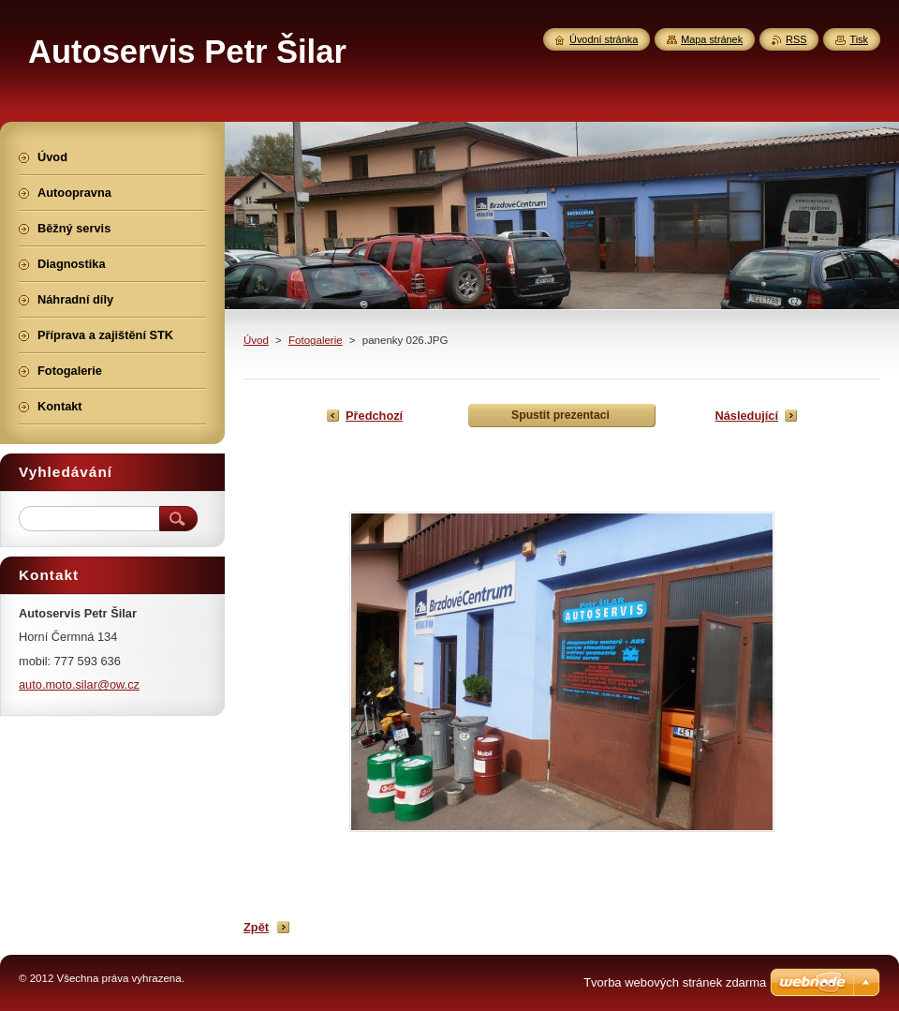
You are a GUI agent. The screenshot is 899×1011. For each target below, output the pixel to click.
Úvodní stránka (603, 39)
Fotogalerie (315, 340)
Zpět (256, 927)
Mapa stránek (712, 39)
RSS (796, 39)
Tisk (858, 39)
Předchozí (374, 416)
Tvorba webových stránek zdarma (674, 982)
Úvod (256, 340)
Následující (746, 416)
